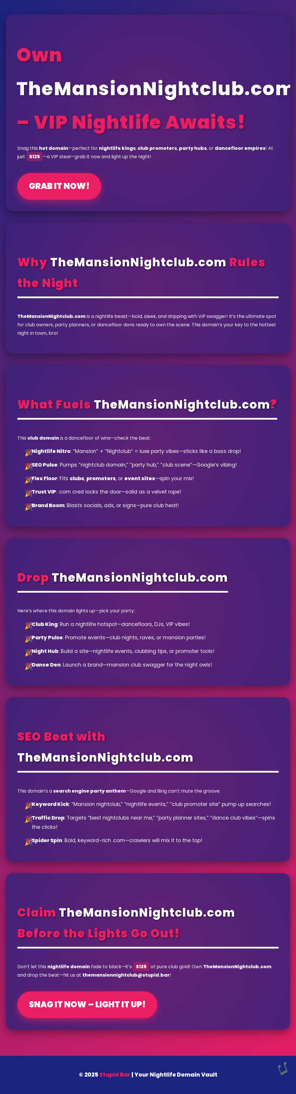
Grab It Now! (59, 186)
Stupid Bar (114, 1075)
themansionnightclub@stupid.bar (126, 975)
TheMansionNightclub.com (138, 262)
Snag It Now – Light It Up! (87, 1004)
